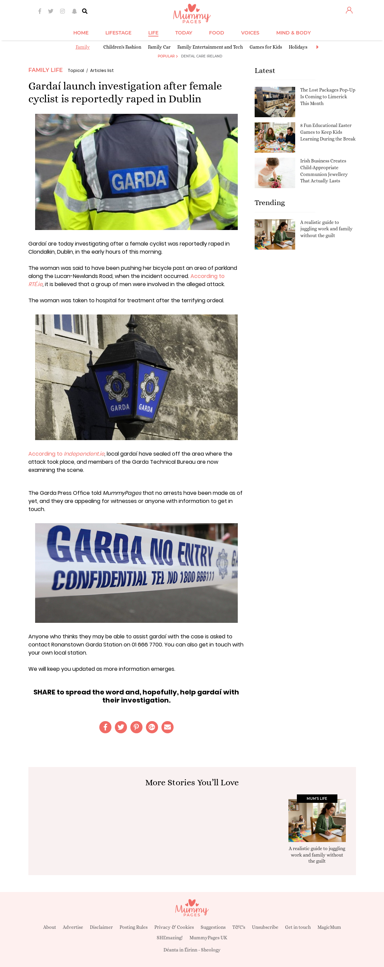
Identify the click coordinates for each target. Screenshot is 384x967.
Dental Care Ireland (201, 56)
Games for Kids (266, 47)
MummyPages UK (208, 937)
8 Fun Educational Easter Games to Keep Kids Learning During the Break (328, 132)
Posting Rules (134, 927)
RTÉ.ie (35, 284)
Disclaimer (101, 927)
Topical (76, 70)
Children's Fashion (122, 47)
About (49, 927)
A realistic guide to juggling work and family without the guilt (326, 229)
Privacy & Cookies (174, 927)
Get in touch (298, 927)
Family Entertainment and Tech (210, 47)
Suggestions (213, 927)
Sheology (211, 949)
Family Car (159, 47)
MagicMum (329, 927)
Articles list (102, 70)
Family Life (45, 70)
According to (207, 276)
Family (83, 47)
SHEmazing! (170, 937)
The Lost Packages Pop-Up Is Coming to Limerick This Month (327, 96)
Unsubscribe (265, 927)
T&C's (238, 927)
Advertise (73, 927)
